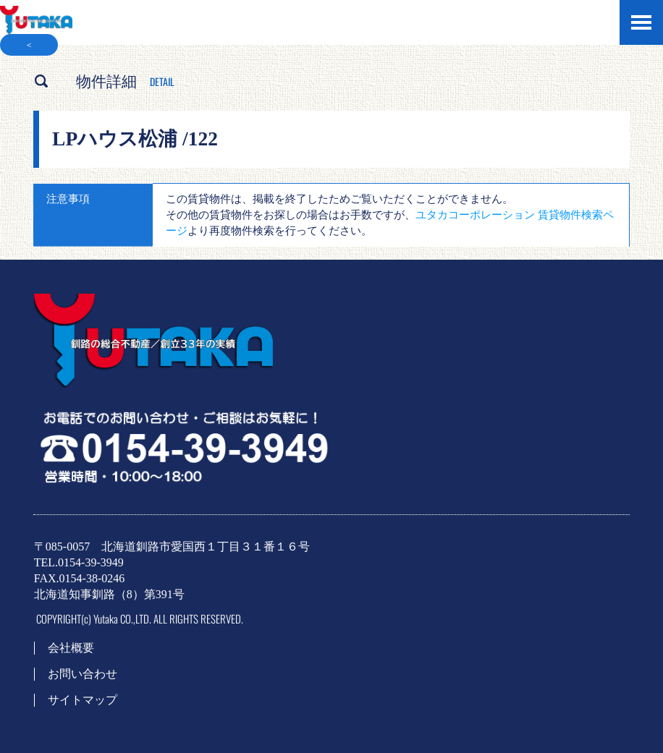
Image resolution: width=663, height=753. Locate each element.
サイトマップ (82, 700)
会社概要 (71, 648)
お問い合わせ (82, 674)
